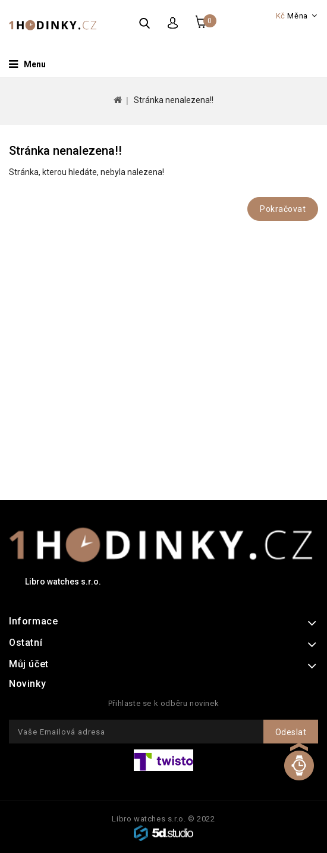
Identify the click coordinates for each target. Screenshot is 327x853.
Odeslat (291, 732)
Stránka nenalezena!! (173, 100)
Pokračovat (283, 209)
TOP (298, 774)
